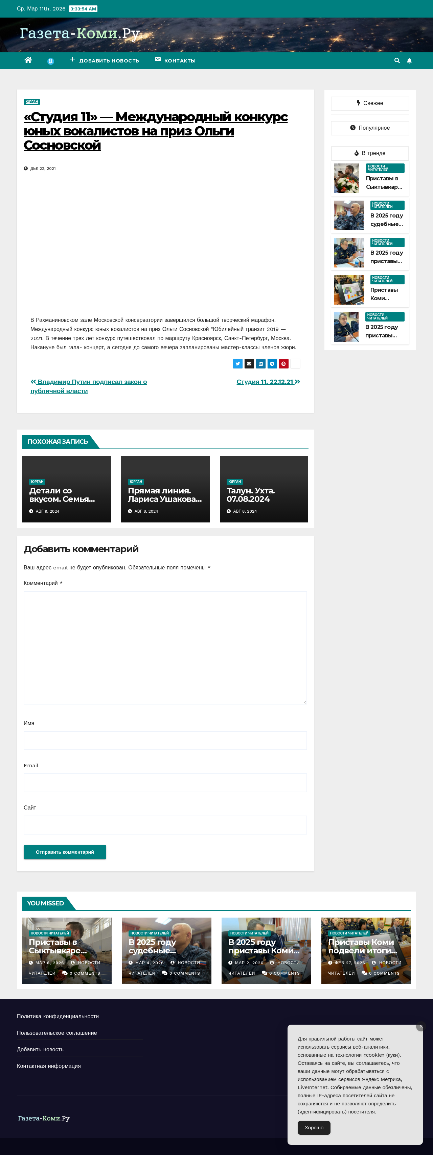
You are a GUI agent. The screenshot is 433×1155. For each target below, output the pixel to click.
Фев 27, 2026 (350, 962)
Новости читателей (378, 168)
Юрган (32, 102)
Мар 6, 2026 (50, 962)
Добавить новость (40, 1049)
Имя (29, 723)
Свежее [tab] (370, 103)
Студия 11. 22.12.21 (268, 382)
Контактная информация (49, 1066)
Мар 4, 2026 (149, 962)
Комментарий (43, 583)
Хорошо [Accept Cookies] (314, 1128)
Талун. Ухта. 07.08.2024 (251, 495)
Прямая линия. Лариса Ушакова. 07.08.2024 (163, 499)
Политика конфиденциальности (58, 1016)
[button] (397, 60)
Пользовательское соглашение (57, 1033)
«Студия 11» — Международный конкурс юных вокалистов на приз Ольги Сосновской (156, 131)
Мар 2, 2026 (249, 962)
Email (31, 765)
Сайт (30, 807)
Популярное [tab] (370, 128)
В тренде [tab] (370, 153)
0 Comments (85, 973)
